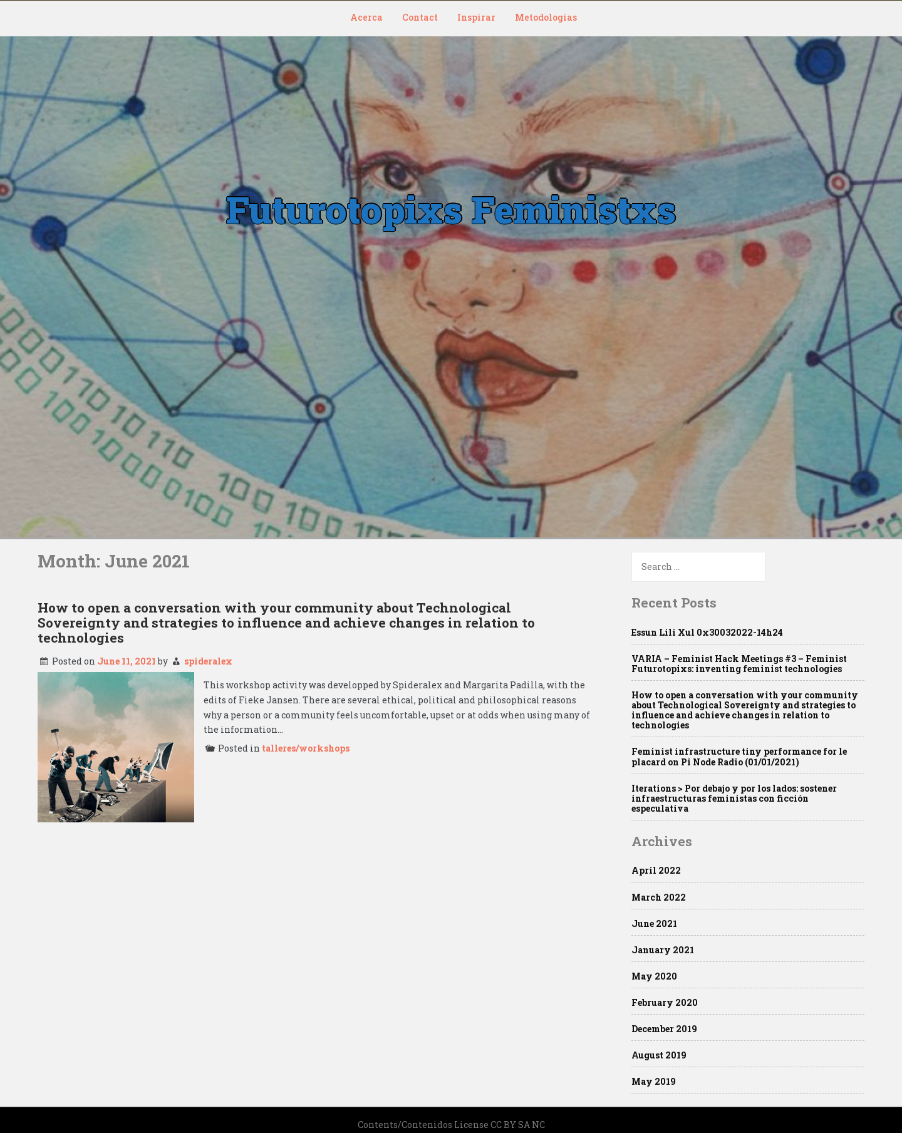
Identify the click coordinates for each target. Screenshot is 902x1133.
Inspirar (476, 17)
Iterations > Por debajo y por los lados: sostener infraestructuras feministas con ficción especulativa (734, 798)
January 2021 (662, 950)
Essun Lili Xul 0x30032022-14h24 (707, 632)
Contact (420, 17)
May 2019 (653, 1081)
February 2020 (664, 1002)
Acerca (366, 17)
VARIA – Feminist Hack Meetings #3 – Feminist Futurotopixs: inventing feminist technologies (739, 664)
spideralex (208, 661)
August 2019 (659, 1055)
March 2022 (658, 897)
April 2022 (656, 870)
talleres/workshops (306, 748)
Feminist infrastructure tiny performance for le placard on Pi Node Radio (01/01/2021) (739, 756)
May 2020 (654, 976)
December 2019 (664, 1029)
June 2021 (654, 923)
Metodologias (546, 17)
